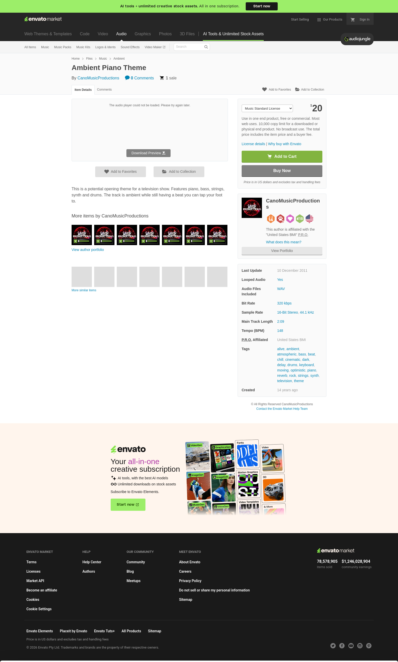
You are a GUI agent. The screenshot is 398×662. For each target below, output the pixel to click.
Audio (121, 34)
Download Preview (148, 153)
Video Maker (153, 47)
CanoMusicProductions (98, 78)
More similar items (84, 290)
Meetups (134, 581)
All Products (131, 631)
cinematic (292, 360)
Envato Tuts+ (104, 631)
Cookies (32, 600)
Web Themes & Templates (48, 34)
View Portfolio (282, 251)
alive (281, 349)
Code (85, 34)
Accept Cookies (281, 648)
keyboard (306, 365)
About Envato (189, 562)
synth (314, 376)
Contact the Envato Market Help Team (282, 409)
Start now (261, 6)
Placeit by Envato (73, 631)
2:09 (280, 321)
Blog (130, 571)
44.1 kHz (307, 312)
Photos (165, 34)
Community (136, 562)
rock (292, 376)
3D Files (187, 34)
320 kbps (284, 303)
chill (280, 360)
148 (280, 331)
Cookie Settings (39, 609)
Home (76, 58)
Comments (139, 78)
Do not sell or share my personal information (214, 590)
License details (253, 144)
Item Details (83, 90)
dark (305, 360)
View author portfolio (88, 250)
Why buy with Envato (284, 144)
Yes (280, 280)
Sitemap (185, 600)
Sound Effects (130, 47)
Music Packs (62, 47)
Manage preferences (356, 648)
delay (281, 365)
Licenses (33, 571)
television (284, 381)
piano (311, 370)
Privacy (55, 655)
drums (292, 365)
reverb (282, 376)
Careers (185, 571)
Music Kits (83, 47)
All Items (30, 47)
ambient (293, 349)
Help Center (91, 562)
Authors (88, 571)
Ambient (119, 58)
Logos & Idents (105, 47)
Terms (31, 562)
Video (103, 34)
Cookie (32, 655)
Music (45, 47)
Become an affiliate (41, 590)
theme (299, 381)
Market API (35, 581)
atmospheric (286, 354)
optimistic (298, 370)
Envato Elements (39, 631)
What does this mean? (283, 242)
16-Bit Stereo (287, 312)
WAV (281, 289)
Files (89, 58)
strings (303, 376)
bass (302, 354)
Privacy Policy (190, 581)
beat (311, 354)
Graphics (143, 34)
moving (283, 370)
